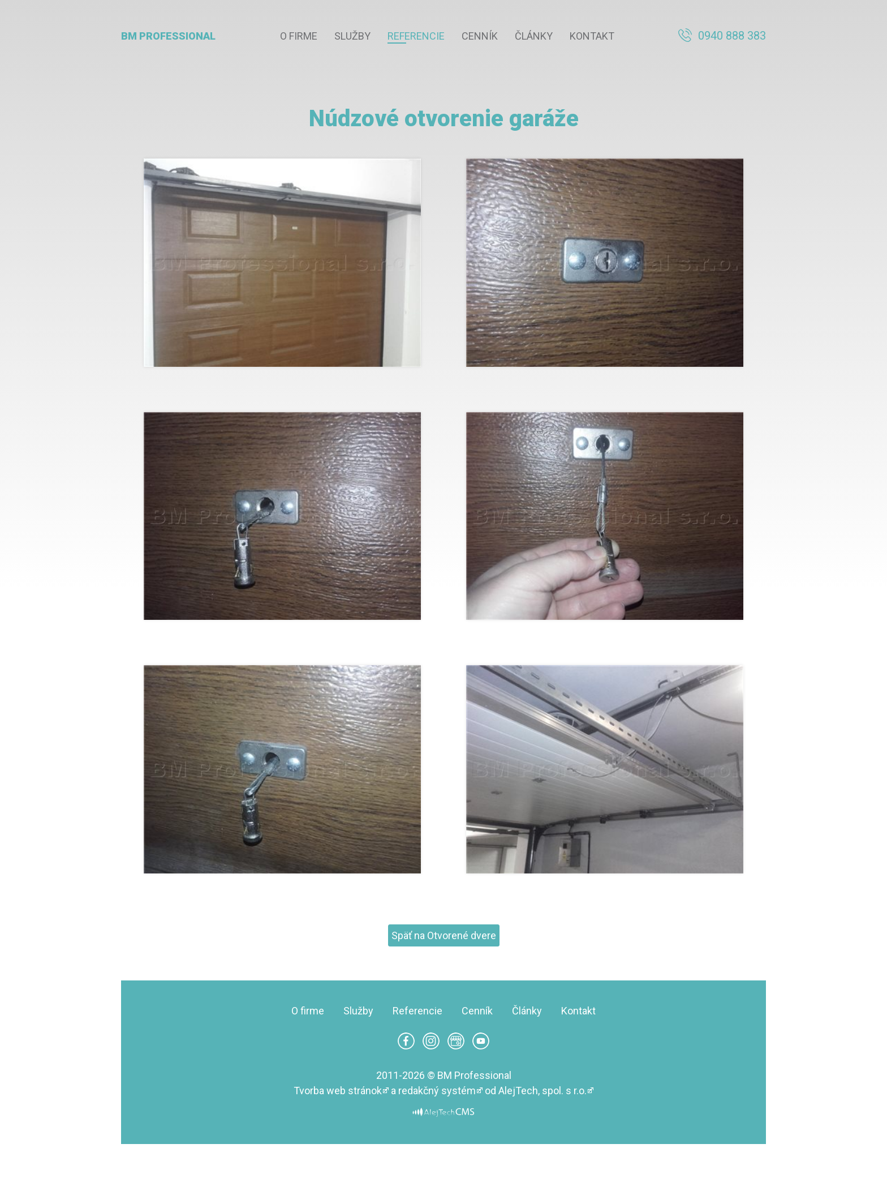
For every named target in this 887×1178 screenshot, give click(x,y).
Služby (352, 36)
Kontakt (592, 36)
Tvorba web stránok (338, 1090)
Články (534, 36)
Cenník (480, 36)
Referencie (416, 36)
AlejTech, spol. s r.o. (542, 1090)
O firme (298, 36)
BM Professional (168, 36)
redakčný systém (437, 1090)
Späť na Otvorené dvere (443, 935)
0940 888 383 (732, 35)
